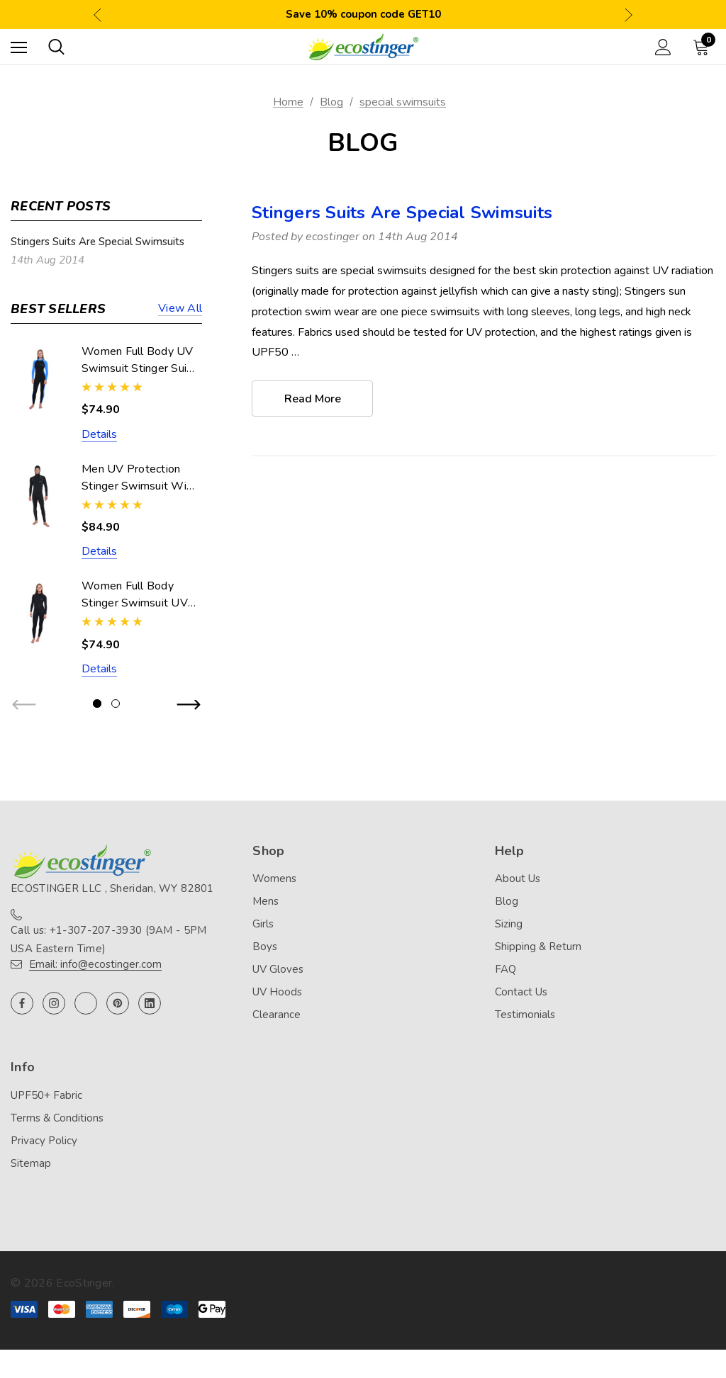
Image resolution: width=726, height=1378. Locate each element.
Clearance (276, 1014)
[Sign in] (663, 47)
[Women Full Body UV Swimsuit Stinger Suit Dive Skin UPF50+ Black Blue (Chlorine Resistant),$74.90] (39, 378)
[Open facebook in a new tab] (22, 1003)
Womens (274, 878)
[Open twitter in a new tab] (85, 1003)
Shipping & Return (538, 946)
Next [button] (628, 14)
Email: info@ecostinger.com (95, 964)
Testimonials (525, 1014)
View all (180, 309)
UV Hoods (277, 992)
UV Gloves (277, 969)
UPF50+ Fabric (46, 1095)
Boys (264, 946)
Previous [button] (97, 14)
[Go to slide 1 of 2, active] (97, 703)
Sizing (509, 924)
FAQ (505, 969)
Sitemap (31, 1163)
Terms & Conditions (57, 1118)
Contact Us (521, 992)
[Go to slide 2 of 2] (115, 703)
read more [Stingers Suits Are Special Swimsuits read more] (312, 399)
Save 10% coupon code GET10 (363, 14)
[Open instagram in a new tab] (54, 1003)
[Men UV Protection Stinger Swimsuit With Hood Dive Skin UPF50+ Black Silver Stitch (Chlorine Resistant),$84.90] (39, 496)
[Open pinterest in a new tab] (117, 1003)
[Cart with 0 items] (704, 46)
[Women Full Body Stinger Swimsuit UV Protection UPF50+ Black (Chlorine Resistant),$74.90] (39, 613)
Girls (263, 924)
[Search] (56, 46)
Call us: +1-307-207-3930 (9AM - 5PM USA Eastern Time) (109, 939)
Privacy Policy (44, 1141)
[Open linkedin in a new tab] (149, 1003)
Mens (265, 901)
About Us (517, 878)
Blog (506, 901)
